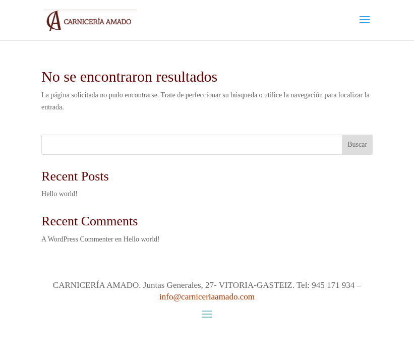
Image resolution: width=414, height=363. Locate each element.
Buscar (357, 144)
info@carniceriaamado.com (207, 296)
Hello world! (59, 194)
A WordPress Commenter (77, 239)
